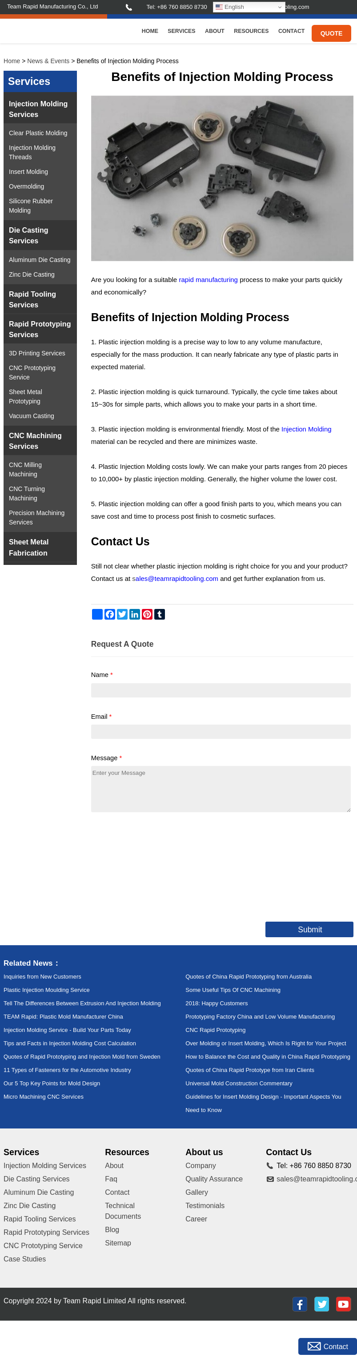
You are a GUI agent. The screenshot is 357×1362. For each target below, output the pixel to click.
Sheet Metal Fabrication (28, 547)
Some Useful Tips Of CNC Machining (233, 990)
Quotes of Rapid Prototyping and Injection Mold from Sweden (82, 1056)
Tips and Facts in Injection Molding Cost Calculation (70, 1043)
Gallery (196, 1192)
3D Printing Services (37, 353)
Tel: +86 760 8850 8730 (176, 7)
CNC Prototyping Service (32, 372)
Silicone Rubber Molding (31, 205)
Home (150, 31)
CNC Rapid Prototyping (215, 1030)
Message (106, 758)
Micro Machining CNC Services (44, 1096)
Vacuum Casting (31, 415)
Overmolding (26, 186)
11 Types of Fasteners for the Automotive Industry (67, 1070)
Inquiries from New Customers (42, 976)
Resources (251, 31)
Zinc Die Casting (32, 274)
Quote (332, 33)
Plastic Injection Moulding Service (47, 990)
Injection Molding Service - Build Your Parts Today (67, 1030)
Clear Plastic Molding (38, 133)
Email (101, 716)
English (230, 7)
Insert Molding (28, 171)
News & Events (48, 60)
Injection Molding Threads (32, 152)
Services (181, 31)
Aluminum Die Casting (40, 259)
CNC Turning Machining (27, 493)
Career (196, 1219)
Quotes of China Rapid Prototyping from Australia (248, 976)
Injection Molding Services (38, 109)
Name (102, 674)
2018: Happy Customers (216, 1003)
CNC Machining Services (35, 440)
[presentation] (158, 865)
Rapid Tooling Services (32, 299)
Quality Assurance (214, 1179)
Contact (291, 31)
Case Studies (25, 1259)
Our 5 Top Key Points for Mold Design (52, 1083)
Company (200, 1165)
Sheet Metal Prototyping (25, 396)
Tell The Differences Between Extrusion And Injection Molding (82, 1003)
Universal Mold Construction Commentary (239, 1083)
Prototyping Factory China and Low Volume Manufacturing (260, 1016)
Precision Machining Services (36, 517)
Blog (112, 1229)
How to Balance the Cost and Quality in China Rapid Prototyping (267, 1056)
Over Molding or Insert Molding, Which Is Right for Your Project (265, 1043)
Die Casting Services (28, 235)
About (215, 31)
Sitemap (118, 1243)
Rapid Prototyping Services (40, 329)
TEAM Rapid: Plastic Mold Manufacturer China (63, 1016)
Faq (111, 1179)
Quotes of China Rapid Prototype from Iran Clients (249, 1070)
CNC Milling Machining (25, 469)
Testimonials (205, 1205)
